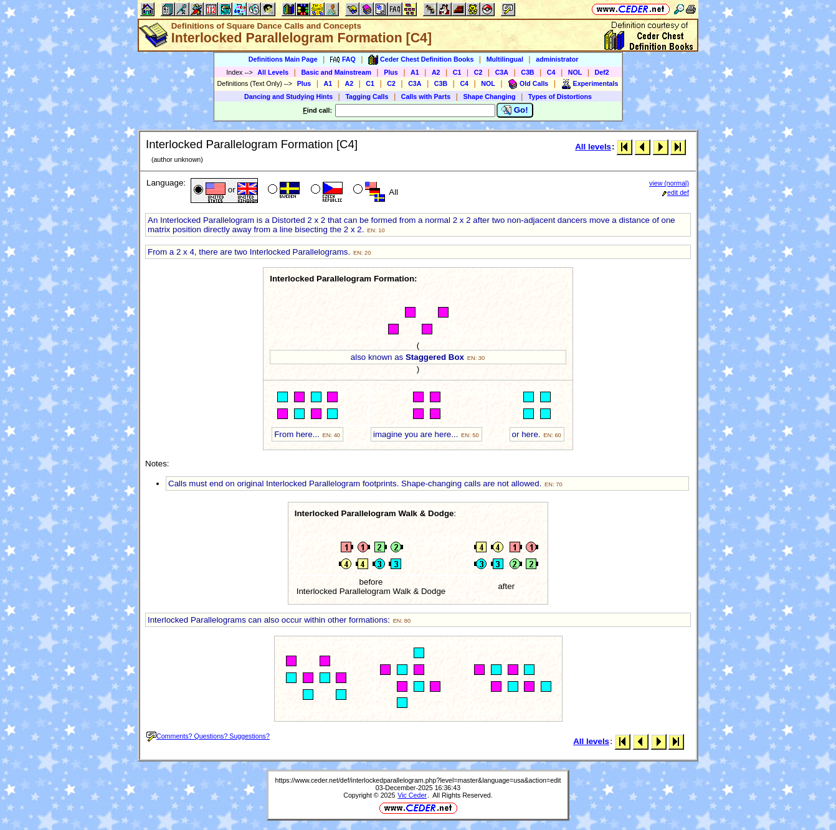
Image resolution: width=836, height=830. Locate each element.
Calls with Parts (425, 96)
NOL (575, 72)
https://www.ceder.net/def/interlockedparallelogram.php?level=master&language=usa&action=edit (418, 780)
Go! (514, 110)
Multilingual (505, 59)
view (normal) (669, 183)
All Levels (272, 72)
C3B (527, 72)
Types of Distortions (560, 96)
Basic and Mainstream (336, 72)
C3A (501, 72)
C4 (551, 72)
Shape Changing (489, 96)
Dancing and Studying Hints (288, 96)
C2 (478, 72)
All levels (593, 146)
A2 (436, 72)
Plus (391, 72)
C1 (457, 72)
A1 (415, 72)
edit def (675, 192)
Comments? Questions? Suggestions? (208, 736)
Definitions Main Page (283, 59)
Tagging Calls (366, 96)
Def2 (602, 72)
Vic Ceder (412, 795)
